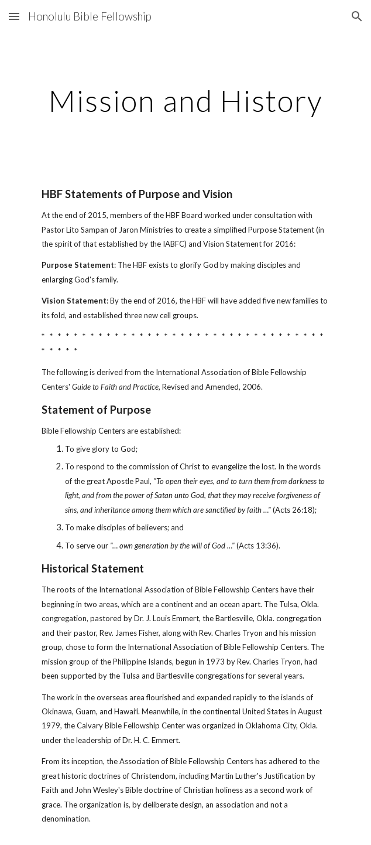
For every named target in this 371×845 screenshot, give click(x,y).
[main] (185, 101)
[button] (14, 16)
